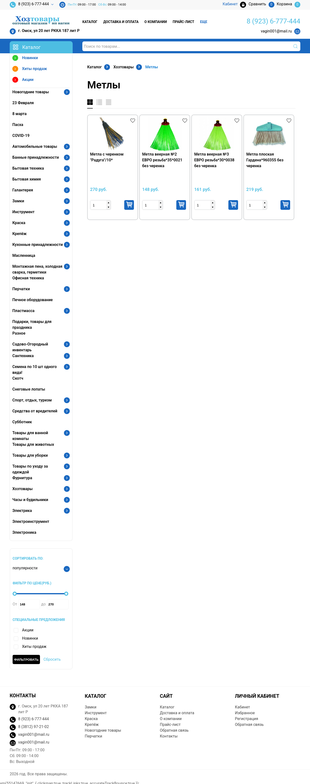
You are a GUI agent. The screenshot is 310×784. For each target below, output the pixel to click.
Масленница (23, 255)
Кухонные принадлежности (37, 244)
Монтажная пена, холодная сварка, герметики (37, 269)
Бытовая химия (26, 179)
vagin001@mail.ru (276, 31)
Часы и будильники (30, 499)
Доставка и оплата (121, 22)
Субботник (22, 422)
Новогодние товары (30, 92)
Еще (203, 22)
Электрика (22, 510)
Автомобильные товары (34, 146)
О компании (155, 22)
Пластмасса (23, 310)
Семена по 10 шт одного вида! (34, 369)
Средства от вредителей (34, 411)
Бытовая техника (28, 168)
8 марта (19, 113)
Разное (18, 333)
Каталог (89, 22)
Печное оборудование (32, 300)
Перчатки (21, 289)
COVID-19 (21, 135)
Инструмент (23, 212)
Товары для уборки (30, 455)
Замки (18, 201)
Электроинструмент (30, 521)
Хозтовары (22, 488)
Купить (129, 205)
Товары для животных (33, 444)
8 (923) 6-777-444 (29, 5)
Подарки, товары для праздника (32, 324)
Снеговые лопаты (28, 389)
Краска (18, 222)
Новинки (25, 58)
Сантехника (23, 355)
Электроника (24, 532)
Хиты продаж (29, 69)
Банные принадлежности (35, 157)
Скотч (17, 378)
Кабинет (242, 707)
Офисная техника (28, 278)
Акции (22, 80)
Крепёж (19, 233)
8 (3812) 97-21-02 (33, 726)
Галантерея (22, 190)
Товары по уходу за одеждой (30, 469)
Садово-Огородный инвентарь (30, 347)
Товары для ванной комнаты (30, 436)
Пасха (17, 124)
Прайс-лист (183, 22)
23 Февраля (23, 103)
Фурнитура (22, 478)
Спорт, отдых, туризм (32, 400)
